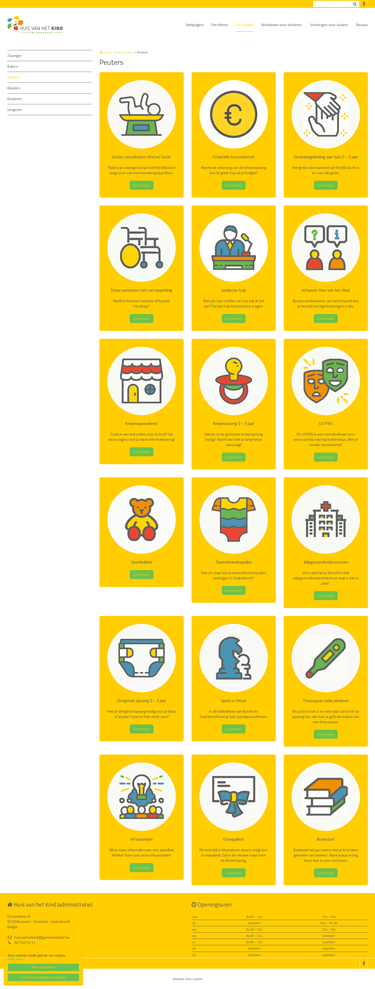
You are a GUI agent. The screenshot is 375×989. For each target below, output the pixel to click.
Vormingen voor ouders (329, 24)
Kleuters (14, 88)
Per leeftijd (244, 24)
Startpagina (194, 24)
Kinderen (14, 98)
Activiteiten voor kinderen (281, 24)
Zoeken (355, 4)
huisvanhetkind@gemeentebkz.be (38, 937)
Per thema (220, 24)
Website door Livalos (187, 978)
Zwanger (14, 55)
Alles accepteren (43, 967)
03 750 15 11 (21, 942)
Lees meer (141, 185)
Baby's (12, 66)
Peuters (13, 77)
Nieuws (362, 24)
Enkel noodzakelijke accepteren (43, 977)
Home (108, 52)
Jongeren (14, 109)
